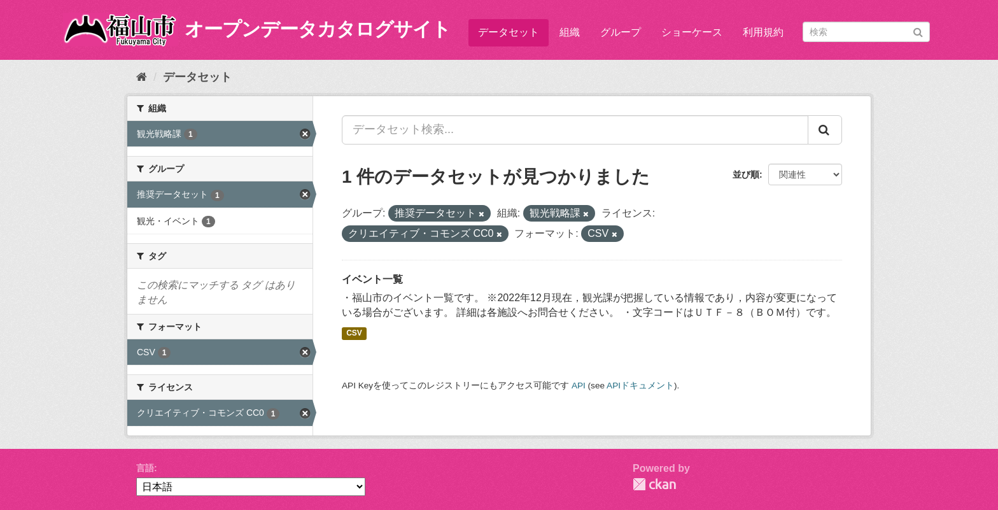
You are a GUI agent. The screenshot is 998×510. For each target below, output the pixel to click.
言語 (145, 468)
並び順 (746, 174)
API (579, 385)
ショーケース (691, 32)
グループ (620, 32)
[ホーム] (141, 77)
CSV (354, 333)
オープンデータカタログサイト (318, 28)
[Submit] (918, 30)
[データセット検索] (866, 32)
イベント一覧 (372, 279)
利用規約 (763, 32)
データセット (508, 32)
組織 (569, 32)
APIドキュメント (640, 385)
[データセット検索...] (575, 130)
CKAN (654, 484)
